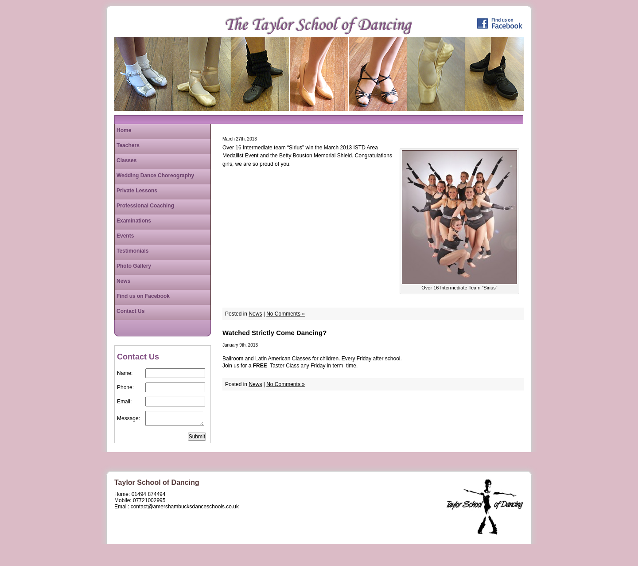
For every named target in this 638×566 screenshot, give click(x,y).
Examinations (134, 221)
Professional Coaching (145, 206)
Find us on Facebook (143, 296)
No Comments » (285, 314)
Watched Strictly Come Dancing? (274, 332)
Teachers (128, 145)
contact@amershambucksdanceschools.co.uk (185, 507)
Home (124, 130)
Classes (126, 160)
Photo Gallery (134, 266)
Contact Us (130, 311)
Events (125, 236)
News (255, 314)
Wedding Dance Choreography (155, 175)
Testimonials (132, 251)
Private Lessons (137, 190)
